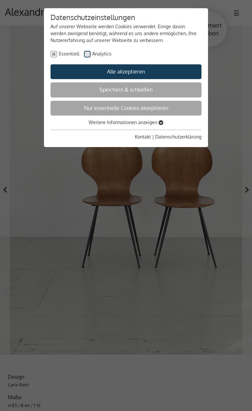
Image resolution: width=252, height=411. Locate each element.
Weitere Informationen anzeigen (126, 122)
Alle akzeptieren (126, 71)
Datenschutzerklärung (178, 137)
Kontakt (143, 137)
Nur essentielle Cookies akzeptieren (126, 108)
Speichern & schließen (126, 89)
